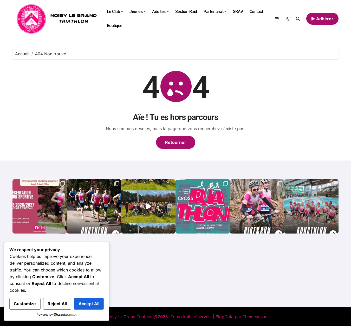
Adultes (160, 11)
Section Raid (186, 11)
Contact (256, 11)
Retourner (175, 142)
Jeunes (137, 11)
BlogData (224, 316)
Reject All (57, 303)
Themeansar (254, 316)
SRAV (238, 11)
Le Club (115, 11)
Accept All (89, 303)
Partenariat (215, 11)
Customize (25, 303)
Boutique (114, 25)
